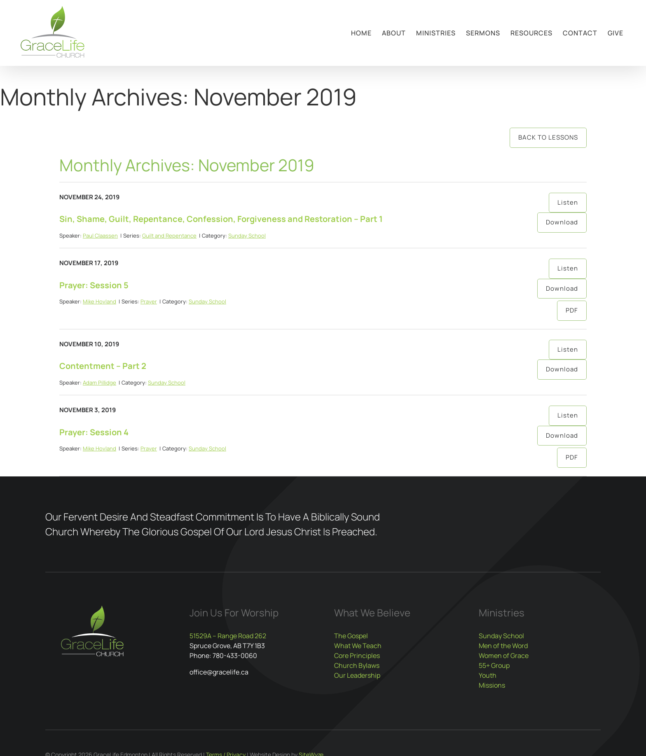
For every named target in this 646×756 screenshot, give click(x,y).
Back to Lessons (548, 137)
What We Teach (358, 645)
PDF (572, 310)
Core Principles (357, 655)
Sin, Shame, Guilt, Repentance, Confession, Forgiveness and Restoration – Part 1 (221, 218)
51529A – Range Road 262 (228, 635)
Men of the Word (503, 645)
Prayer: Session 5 (94, 285)
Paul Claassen (100, 235)
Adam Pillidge (99, 382)
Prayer (148, 301)
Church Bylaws (356, 665)
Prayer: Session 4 (94, 432)
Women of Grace (504, 655)
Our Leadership (357, 675)
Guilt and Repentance (169, 235)
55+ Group (494, 665)
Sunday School (247, 235)
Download (562, 222)
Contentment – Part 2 (102, 365)
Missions (492, 685)
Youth (487, 675)
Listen (567, 202)
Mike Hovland (99, 301)
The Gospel (351, 635)
